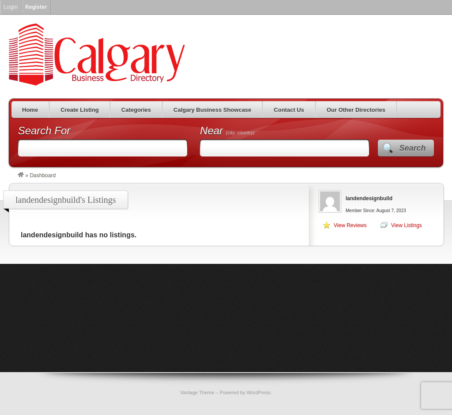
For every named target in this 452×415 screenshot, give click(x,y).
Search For (44, 131)
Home (30, 110)
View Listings (406, 225)
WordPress (259, 392)
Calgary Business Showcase (212, 110)
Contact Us (289, 110)
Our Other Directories (356, 110)
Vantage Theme (197, 392)
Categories (136, 110)
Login (11, 7)
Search (412, 148)
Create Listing (79, 110)
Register (36, 7)
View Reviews (350, 225)
